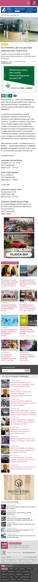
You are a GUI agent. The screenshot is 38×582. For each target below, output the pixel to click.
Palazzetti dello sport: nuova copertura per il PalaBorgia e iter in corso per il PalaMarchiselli (22, 384)
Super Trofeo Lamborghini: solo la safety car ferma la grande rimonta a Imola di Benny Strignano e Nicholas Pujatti (23, 414)
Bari (16, 569)
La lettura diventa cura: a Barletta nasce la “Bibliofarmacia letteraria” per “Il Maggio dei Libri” (22, 422)
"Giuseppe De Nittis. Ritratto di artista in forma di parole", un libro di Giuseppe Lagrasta (23, 403)
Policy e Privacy (16, 552)
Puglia (11, 577)
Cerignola (11, 571)
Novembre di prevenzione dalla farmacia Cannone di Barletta (27, 331)
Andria (11, 569)
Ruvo (16, 577)
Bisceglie (22, 569)
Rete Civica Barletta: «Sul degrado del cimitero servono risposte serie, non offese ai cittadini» (22, 450)
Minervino (19, 574)
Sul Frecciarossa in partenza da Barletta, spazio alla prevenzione (27, 357)
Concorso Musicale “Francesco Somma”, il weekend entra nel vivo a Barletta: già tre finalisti (23, 460)
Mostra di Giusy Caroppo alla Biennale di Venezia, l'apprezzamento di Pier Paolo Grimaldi (21, 395)
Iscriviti (27, 370)
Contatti (9, 552)
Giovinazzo (26, 571)
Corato (18, 571)
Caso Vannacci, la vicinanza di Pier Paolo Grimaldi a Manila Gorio (22, 468)
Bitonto (29, 569)
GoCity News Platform (29, 552)
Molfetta (4, 577)
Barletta (4, 569)
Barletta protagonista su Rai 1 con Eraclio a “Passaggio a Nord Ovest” (22, 440)
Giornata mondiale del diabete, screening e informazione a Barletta (9, 333)
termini (16, 376)
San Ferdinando (25, 577)
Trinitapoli (26, 579)
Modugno (27, 574)
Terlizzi (13, 579)
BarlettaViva (11, 3)
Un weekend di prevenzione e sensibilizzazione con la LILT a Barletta (9, 357)
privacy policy (24, 376)
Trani (19, 579)
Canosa (4, 571)
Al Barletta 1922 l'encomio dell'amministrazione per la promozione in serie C (20, 431)
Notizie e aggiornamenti (12, 15)
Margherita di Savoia (8, 574)
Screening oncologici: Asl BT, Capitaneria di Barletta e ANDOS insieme (9, 308)
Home (2, 15)
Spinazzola (5, 579)
